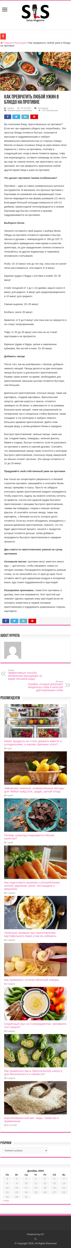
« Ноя (5, 1200)
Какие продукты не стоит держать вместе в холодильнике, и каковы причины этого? (33, 742)
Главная (6, 42)
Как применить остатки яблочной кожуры (31, 979)
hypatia (10, 108)
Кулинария (21, 42)
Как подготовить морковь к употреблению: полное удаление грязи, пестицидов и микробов (32, 885)
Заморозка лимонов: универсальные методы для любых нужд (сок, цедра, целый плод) (34, 790)
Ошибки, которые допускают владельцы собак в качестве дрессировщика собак (43, 686)
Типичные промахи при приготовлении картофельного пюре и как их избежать (30, 934)
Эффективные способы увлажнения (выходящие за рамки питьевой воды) (27, 674)
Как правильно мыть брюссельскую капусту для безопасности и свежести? (33, 1072)
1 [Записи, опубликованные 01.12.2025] (7, 1178)
